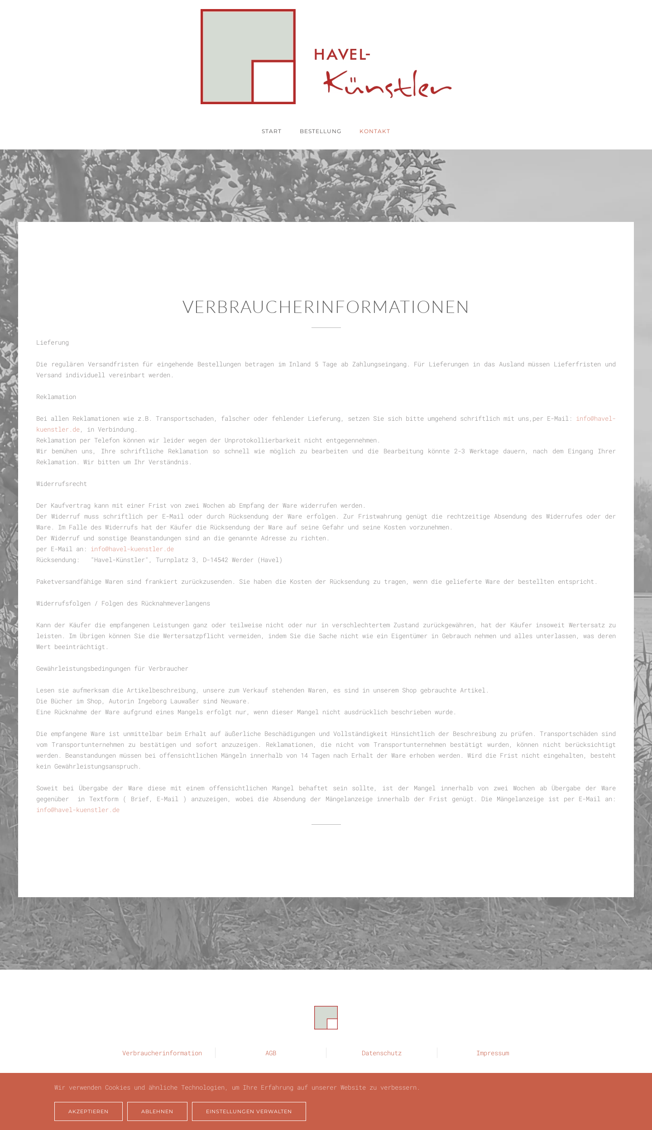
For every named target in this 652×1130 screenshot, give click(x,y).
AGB (270, 1052)
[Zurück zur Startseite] (326, 56)
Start (272, 131)
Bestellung (320, 131)
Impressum (492, 1052)
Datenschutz (382, 1052)
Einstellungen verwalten (249, 1111)
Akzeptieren (88, 1111)
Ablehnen (157, 1111)
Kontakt (375, 131)
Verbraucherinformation (162, 1052)
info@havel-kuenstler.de (132, 548)
